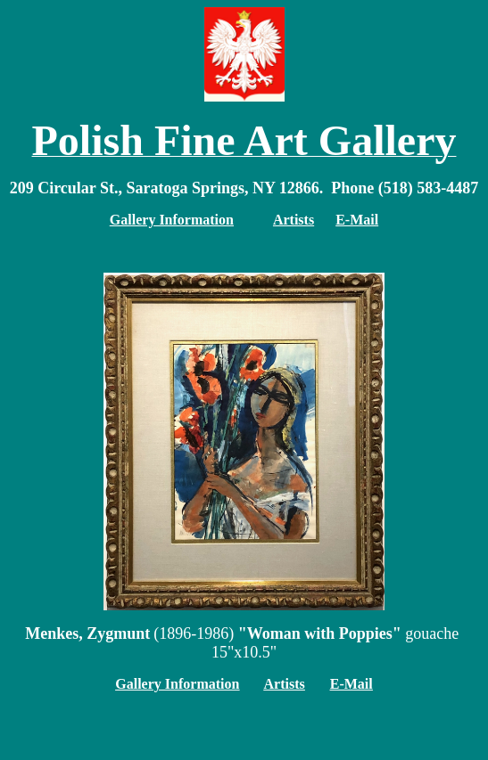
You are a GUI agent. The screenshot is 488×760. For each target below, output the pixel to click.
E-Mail (356, 219)
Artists (284, 683)
